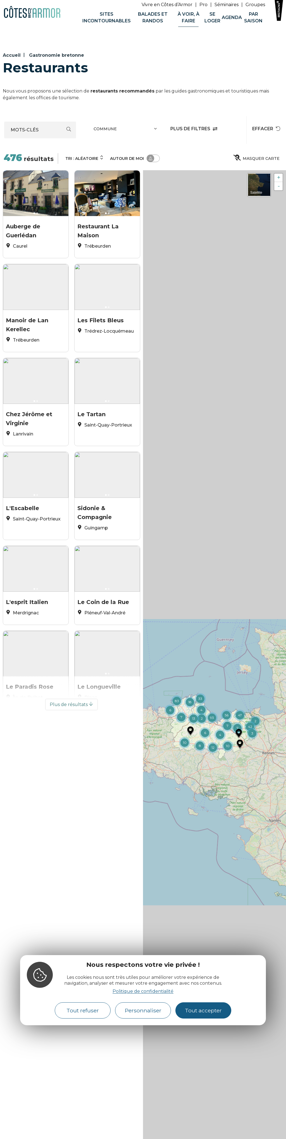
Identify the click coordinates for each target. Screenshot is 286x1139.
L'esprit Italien (27, 628)
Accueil (12, 55)
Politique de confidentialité (143, 991)
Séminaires (226, 4)
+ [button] (278, 177)
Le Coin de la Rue (103, 628)
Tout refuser (82, 1010)
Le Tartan (91, 427)
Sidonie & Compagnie (94, 529)
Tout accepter (203, 1010)
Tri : (84, 158)
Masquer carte (257, 158)
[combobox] (125, 130)
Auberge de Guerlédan (23, 229)
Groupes (255, 4)
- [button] (279, 186)
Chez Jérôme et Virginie (29, 429)
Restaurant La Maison (98, 229)
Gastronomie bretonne (56, 55)
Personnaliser (143, 1010)
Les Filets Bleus (100, 327)
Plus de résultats (71, 753)
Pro (203, 4)
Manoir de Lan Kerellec (27, 329)
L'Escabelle (22, 528)
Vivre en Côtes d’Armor (167, 4)
